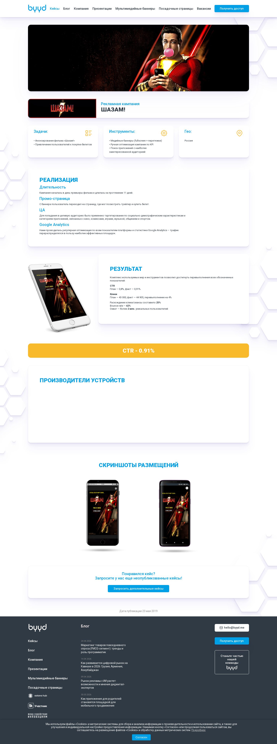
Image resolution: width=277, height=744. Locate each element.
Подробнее (198, 730)
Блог (66, 8)
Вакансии (204, 8)
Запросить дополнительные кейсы (138, 588)
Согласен (141, 737)
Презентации (102, 8)
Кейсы (54, 8)
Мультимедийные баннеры (135, 8)
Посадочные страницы (176, 8)
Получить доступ (232, 8)
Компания (81, 8)
